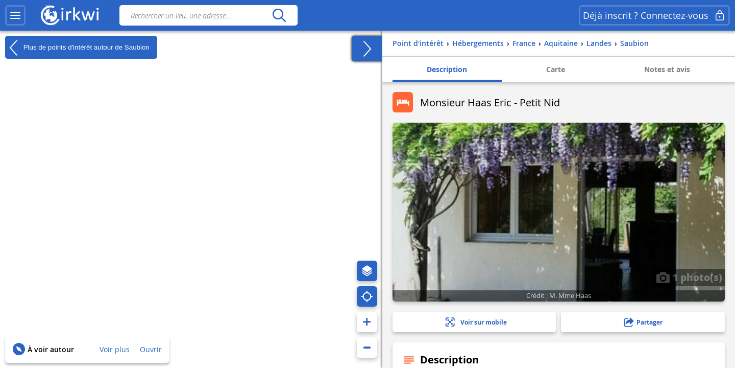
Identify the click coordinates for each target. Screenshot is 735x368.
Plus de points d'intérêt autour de (77, 47)
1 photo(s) (689, 277)
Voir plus (115, 349)
